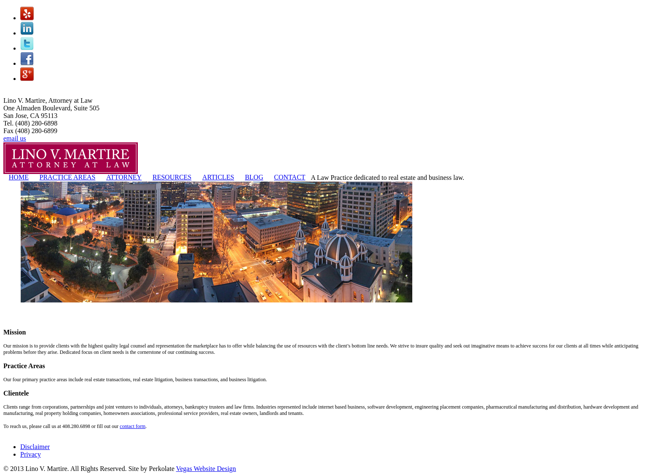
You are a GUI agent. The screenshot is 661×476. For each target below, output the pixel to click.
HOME (19, 177)
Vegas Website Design (206, 468)
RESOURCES (172, 177)
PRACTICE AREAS (68, 177)
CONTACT (289, 177)
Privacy (30, 454)
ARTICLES (218, 177)
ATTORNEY (124, 177)
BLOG (254, 177)
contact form (132, 426)
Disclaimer (35, 446)
